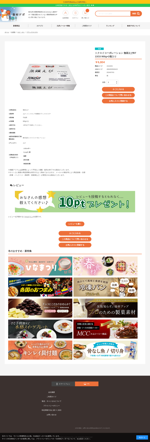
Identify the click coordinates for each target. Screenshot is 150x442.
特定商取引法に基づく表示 (51, 410)
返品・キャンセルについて (51, 401)
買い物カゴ (85, 14)
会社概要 (51, 392)
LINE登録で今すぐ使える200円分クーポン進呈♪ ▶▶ (75, 5)
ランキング (110, 26)
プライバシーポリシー (51, 406)
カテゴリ (40, 26)
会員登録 (65, 14)
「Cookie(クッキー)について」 (65, 439)
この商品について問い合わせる (118, 95)
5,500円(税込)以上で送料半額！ (75, 2)
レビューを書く (75, 224)
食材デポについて (133, 26)
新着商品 (16, 26)
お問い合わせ (51, 415)
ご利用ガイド (87, 26)
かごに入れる (118, 89)
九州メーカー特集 (63, 26)
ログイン (75, 14)
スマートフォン (63, 384)
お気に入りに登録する (118, 101)
